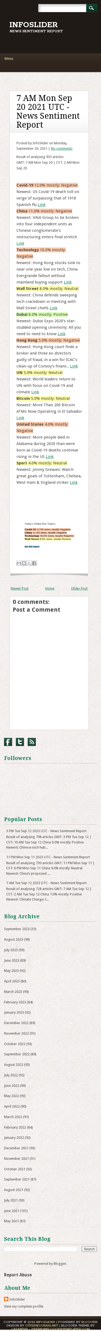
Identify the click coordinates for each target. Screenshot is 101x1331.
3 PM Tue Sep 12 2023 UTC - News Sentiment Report (46, 831)
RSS (32, 742)
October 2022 (14, 1044)
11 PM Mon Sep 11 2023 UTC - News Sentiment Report (48, 857)
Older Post (79, 588)
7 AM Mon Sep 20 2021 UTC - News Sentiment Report (48, 111)
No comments (61, 148)
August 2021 (13, 1190)
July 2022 (11, 1075)
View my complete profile (23, 1306)
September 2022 (17, 1054)
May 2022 (11, 1096)
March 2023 (13, 992)
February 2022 (15, 1127)
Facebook (8, 742)
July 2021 (11, 1200)
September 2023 (17, 929)
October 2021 (14, 1169)
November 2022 (16, 1033)
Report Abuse (18, 1274)
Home (49, 588)
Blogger (60, 1264)
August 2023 (13, 939)
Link (42, 204)
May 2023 (11, 971)
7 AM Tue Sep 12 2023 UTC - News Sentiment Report (46, 883)
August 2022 (13, 1065)
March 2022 (13, 1117)
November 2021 (16, 1159)
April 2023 (12, 981)
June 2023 (11, 960)
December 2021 (16, 1148)
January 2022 (14, 1138)
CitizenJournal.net (41, 1325)
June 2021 (11, 1211)
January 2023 (14, 1012)
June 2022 (11, 1086)
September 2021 (17, 1179)
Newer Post (20, 588)
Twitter (20, 742)
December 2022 (16, 1023)
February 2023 (15, 1002)
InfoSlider (33, 25)
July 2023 (11, 950)
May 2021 (11, 1221)
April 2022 (12, 1106)
